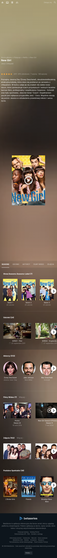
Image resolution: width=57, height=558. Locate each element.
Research (41, 540)
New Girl (33, 57)
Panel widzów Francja (41, 542)
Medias (26, 540)
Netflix (25, 57)
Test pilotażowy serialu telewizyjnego (21, 542)
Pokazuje (17, 57)
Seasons (5, 264)
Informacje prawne (15, 538)
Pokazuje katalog (23, 532)
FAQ (28, 534)
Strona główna (6, 57)
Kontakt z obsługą (36, 534)
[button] (10, 373)
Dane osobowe (42, 538)
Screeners (33, 540)
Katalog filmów (34, 532)
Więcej (22, 397)
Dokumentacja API (20, 534)
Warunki (33, 538)
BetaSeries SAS (18, 540)
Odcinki (16, 264)
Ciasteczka (26, 538)
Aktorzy (26, 264)
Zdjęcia (50, 264)
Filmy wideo (38, 264)
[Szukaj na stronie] (55, 2)
